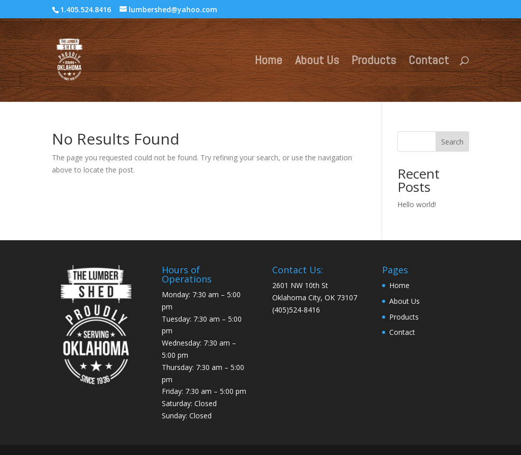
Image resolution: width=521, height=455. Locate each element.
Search (452, 142)
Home (268, 62)
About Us (317, 62)
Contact (429, 62)
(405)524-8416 (296, 310)
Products (374, 62)
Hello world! (416, 204)
